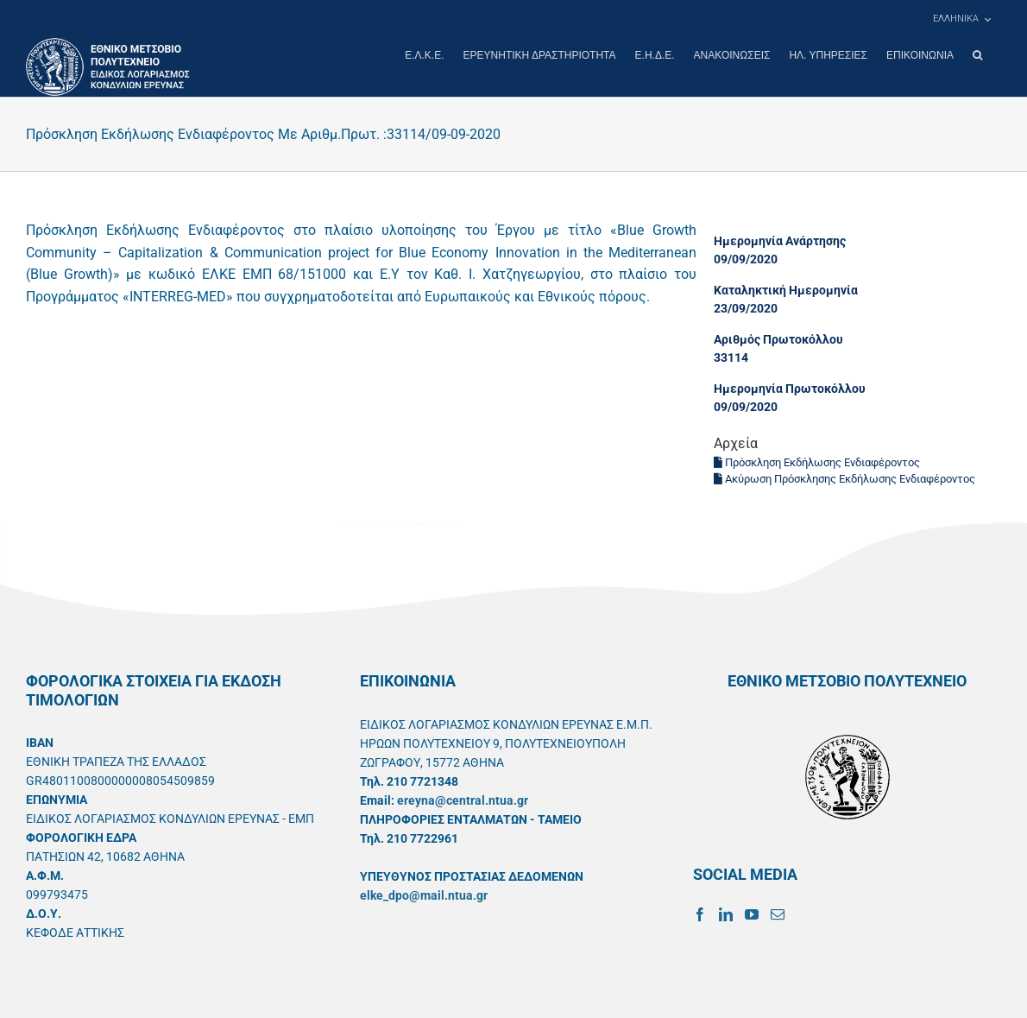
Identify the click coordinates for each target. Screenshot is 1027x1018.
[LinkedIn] (726, 913)
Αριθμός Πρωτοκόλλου (778, 338)
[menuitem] (961, 19)
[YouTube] (752, 913)
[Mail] (777, 913)
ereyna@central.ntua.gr (462, 799)
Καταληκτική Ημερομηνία (786, 289)
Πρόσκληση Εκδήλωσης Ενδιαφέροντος (817, 461)
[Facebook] (700, 913)
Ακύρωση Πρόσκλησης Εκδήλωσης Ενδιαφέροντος (844, 477)
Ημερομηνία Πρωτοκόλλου (790, 388)
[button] (977, 55)
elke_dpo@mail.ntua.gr (424, 894)
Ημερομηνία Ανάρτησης (780, 240)
